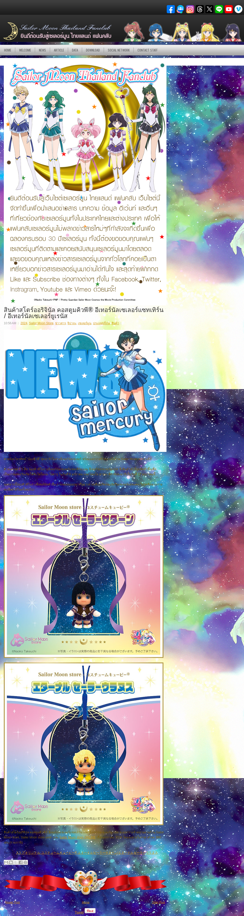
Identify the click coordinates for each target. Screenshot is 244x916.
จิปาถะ (71, 323)
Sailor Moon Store (41, 323)
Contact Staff (148, 50)
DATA (75, 50)
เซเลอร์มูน (84, 323)
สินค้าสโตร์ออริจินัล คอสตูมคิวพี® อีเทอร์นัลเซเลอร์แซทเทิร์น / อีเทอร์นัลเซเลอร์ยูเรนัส (83, 312)
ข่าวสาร (60, 323)
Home (7, 50)
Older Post (158, 902)
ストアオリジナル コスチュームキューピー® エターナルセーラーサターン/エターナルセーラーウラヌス (87, 852)
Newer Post (12, 902)
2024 (24, 323)
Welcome (25, 50)
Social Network (119, 50)
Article (59, 50)
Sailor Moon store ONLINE (77, 837)
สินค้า (115, 323)
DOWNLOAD (93, 50)
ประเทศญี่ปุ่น (101, 323)
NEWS (42, 50)
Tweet (79, 912)
